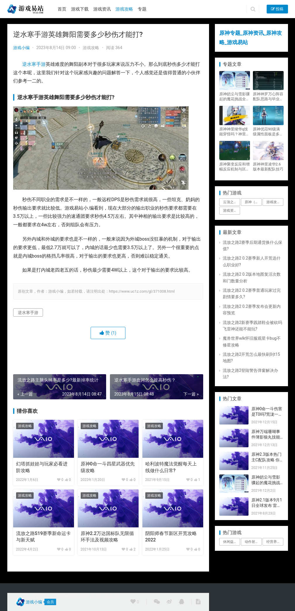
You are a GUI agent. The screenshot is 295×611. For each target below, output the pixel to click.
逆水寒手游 (34, 64)
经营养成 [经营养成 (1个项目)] (273, 542)
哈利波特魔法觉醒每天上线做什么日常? (171, 467)
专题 (142, 9)
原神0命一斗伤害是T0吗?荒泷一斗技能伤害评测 (267, 414)
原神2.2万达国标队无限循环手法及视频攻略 (107, 537)
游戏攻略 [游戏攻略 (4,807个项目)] (273, 202)
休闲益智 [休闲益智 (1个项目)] (230, 542)
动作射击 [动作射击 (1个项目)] (252, 542)
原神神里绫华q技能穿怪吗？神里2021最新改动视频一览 (233, 132)
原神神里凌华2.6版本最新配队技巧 (268, 166)
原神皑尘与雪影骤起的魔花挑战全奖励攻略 (234, 96)
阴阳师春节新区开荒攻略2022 (171, 537)
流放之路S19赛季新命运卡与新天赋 (43, 537)
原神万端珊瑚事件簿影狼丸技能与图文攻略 (265, 437)
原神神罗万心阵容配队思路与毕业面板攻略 (268, 96)
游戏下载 (80, 9)
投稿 (277, 9)
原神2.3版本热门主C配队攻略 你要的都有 (266, 460)
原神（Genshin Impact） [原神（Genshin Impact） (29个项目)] (253, 202)
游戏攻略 (124, 9)
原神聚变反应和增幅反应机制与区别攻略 (234, 167)
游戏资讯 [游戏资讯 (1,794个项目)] (230, 210)
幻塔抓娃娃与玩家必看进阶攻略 (42, 467)
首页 (62, 9)
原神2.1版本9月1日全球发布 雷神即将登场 (266, 506)
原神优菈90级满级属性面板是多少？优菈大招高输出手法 (268, 132)
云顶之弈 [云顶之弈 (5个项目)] (230, 202)
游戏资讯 (102, 9)
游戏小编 (21, 47)
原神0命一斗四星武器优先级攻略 (108, 467)
